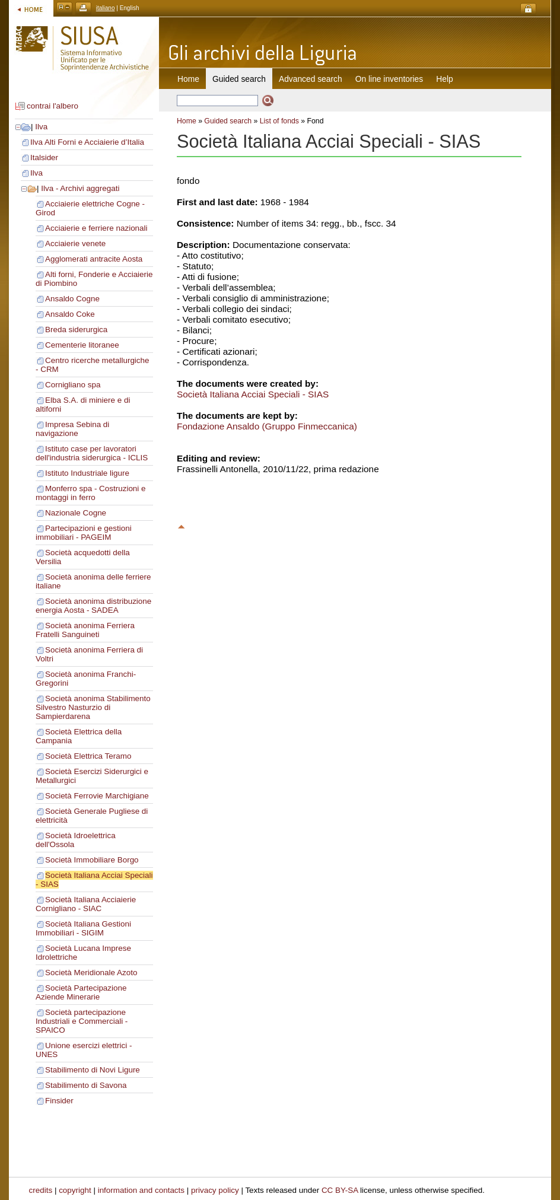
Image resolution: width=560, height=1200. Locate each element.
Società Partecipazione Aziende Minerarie (81, 992)
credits (41, 1190)
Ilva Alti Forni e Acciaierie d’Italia (87, 142)
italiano (105, 8)
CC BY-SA (340, 1190)
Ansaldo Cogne (72, 298)
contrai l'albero (52, 105)
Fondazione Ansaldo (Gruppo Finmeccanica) (267, 426)
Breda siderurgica (76, 329)
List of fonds (279, 121)
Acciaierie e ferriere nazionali (96, 228)
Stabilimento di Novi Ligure (92, 1069)
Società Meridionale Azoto (91, 972)
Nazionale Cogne (75, 512)
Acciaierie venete (75, 243)
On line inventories (389, 79)
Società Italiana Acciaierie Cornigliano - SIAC (86, 904)
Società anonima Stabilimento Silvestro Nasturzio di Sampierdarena (93, 707)
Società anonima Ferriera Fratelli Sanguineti (85, 630)
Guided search (228, 121)
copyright (75, 1190)
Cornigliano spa (72, 384)
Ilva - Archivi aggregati (80, 188)
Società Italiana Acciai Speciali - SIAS (253, 394)
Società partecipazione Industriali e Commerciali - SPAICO (82, 1021)
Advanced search (310, 79)
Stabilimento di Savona (85, 1085)
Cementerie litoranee (82, 344)
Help (444, 79)
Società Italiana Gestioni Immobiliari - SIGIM (83, 928)
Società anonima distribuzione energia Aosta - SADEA (93, 606)
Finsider (59, 1100)
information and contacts (141, 1190)
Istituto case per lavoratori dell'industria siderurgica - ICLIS (92, 453)
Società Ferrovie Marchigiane (97, 795)
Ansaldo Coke (70, 314)
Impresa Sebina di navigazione (72, 429)
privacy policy (215, 1190)
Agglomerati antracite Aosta (93, 258)
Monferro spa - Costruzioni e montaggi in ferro (91, 493)
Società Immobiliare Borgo (92, 859)
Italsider (44, 157)
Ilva (41, 126)
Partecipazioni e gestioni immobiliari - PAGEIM (84, 533)
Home (188, 79)
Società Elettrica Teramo (88, 756)
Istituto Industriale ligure (87, 473)
